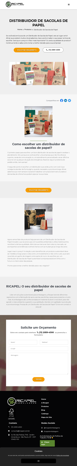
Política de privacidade (62, 455)
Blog (43, 410)
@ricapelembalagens (50, 427)
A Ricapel (45, 402)
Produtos (28, 29)
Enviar (38, 379)
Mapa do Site (46, 417)
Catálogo (45, 413)
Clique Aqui (45, 443)
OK (38, 461)
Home (19, 29)
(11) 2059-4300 (53, 50)
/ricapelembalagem (49, 431)
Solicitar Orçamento (26, 50)
